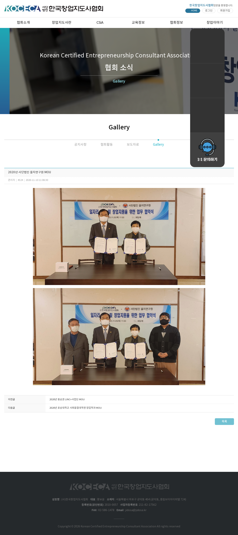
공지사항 (80, 145)
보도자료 (133, 145)
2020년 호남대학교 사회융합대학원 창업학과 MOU (75, 408)
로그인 (209, 10)
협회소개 (23, 23)
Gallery (158, 145)
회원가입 (225, 10)
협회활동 (107, 145)
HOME (194, 10)
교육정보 (138, 23)
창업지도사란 (61, 23)
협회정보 (176, 23)
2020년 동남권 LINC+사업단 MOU (67, 399)
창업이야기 (215, 23)
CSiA (100, 23)
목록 (224, 421)
